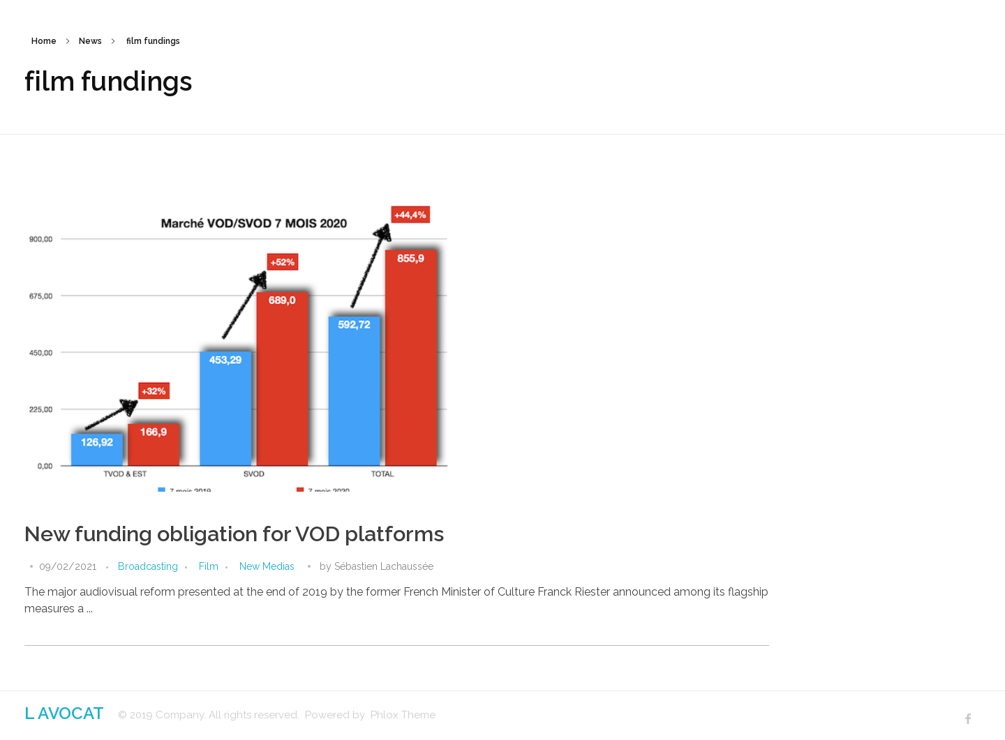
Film (208, 566)
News (90, 41)
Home (44, 41)
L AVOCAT (64, 713)
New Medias (267, 566)
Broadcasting (148, 566)
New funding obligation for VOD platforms (234, 534)
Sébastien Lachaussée (383, 566)
